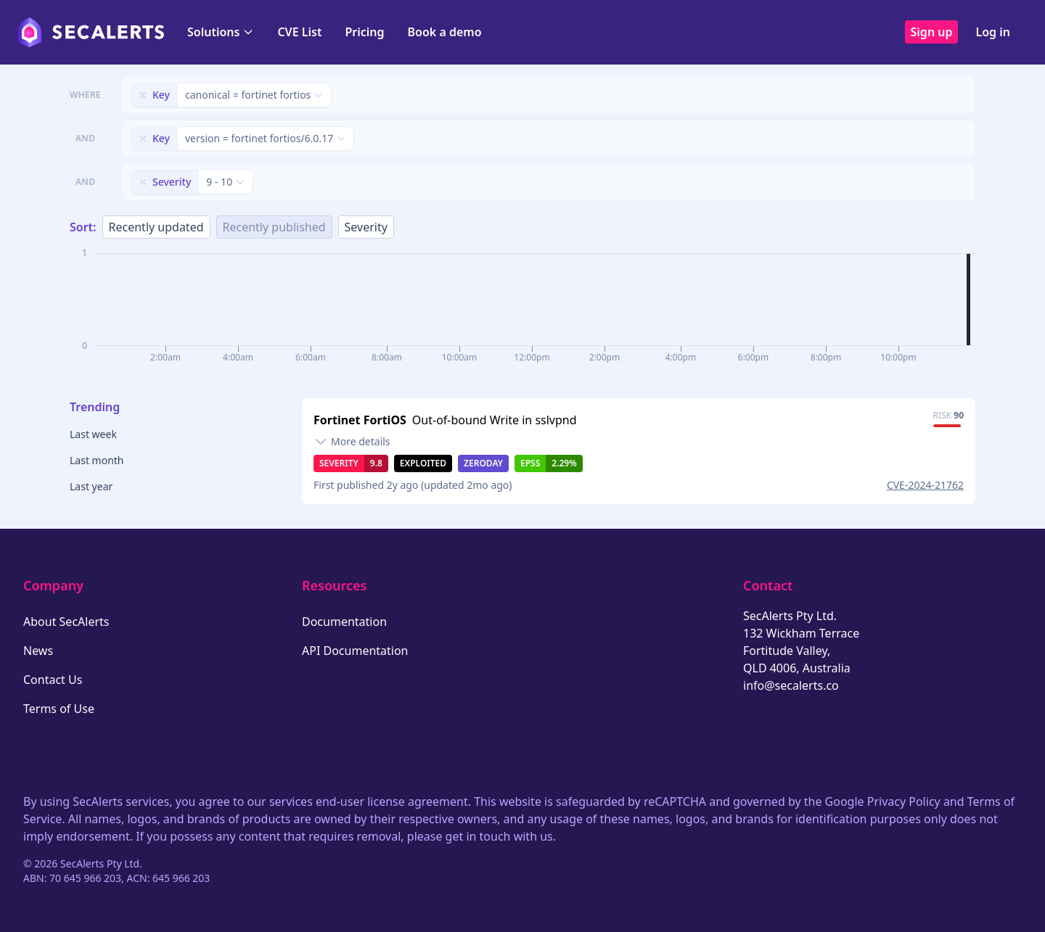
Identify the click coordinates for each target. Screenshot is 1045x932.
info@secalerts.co (791, 685)
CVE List (299, 32)
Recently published (274, 227)
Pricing (364, 32)
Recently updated (156, 227)
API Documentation (355, 651)
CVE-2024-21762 (925, 485)
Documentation (344, 622)
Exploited (423, 463)
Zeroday (483, 463)
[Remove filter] (143, 95)
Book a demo (445, 32)
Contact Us (52, 680)
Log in (992, 32)
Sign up (932, 32)
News (38, 651)
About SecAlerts (66, 622)
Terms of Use (58, 709)
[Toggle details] (352, 441)
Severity (366, 227)
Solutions (220, 32)
